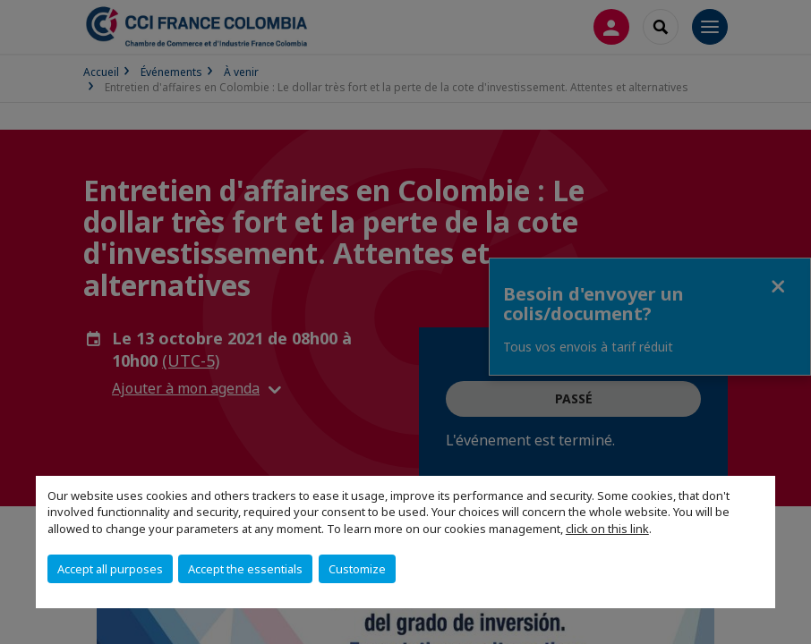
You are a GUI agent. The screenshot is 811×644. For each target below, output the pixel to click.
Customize (357, 569)
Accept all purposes (110, 569)
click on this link (607, 529)
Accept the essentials (245, 569)
